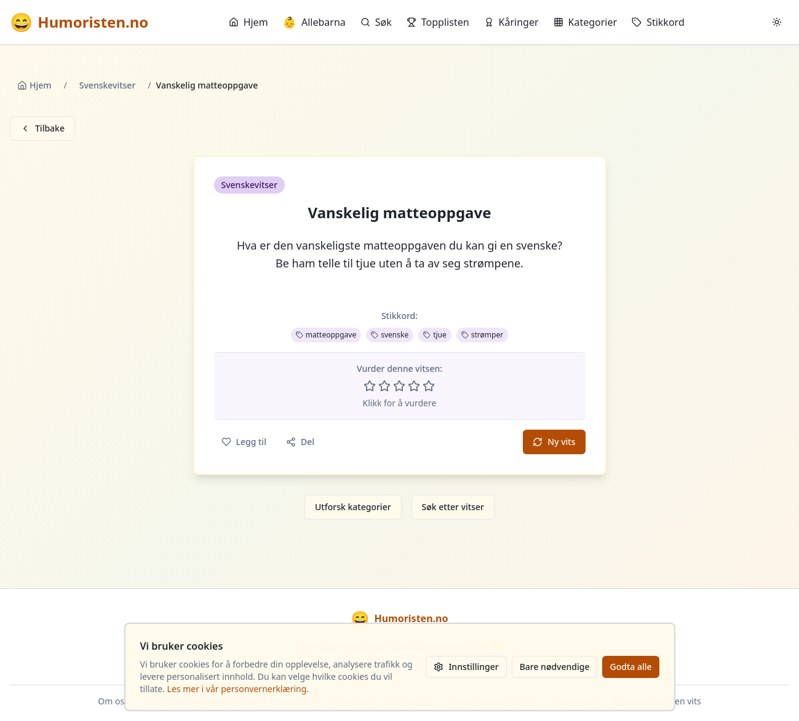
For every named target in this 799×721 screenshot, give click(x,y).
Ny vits (554, 441)
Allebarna (314, 22)
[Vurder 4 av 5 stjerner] (414, 386)
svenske (389, 334)
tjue (435, 334)
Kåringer (511, 22)
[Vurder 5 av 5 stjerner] (428, 386)
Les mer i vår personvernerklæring (237, 689)
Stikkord (658, 22)
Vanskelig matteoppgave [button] (399, 212)
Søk (376, 22)
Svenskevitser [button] (249, 185)
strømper (482, 334)
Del (300, 441)
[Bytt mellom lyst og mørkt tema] (777, 22)
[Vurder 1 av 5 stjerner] (369, 386)
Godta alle (630, 666)
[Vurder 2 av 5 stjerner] (384, 386)
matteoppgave (326, 334)
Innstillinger (466, 666)
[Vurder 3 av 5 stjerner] (399, 386)
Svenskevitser (107, 85)
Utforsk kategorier (353, 507)
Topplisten (438, 22)
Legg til (243, 441)
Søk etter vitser (453, 507)
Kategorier (586, 22)
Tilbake (42, 128)
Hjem (248, 22)
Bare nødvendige (555, 666)
